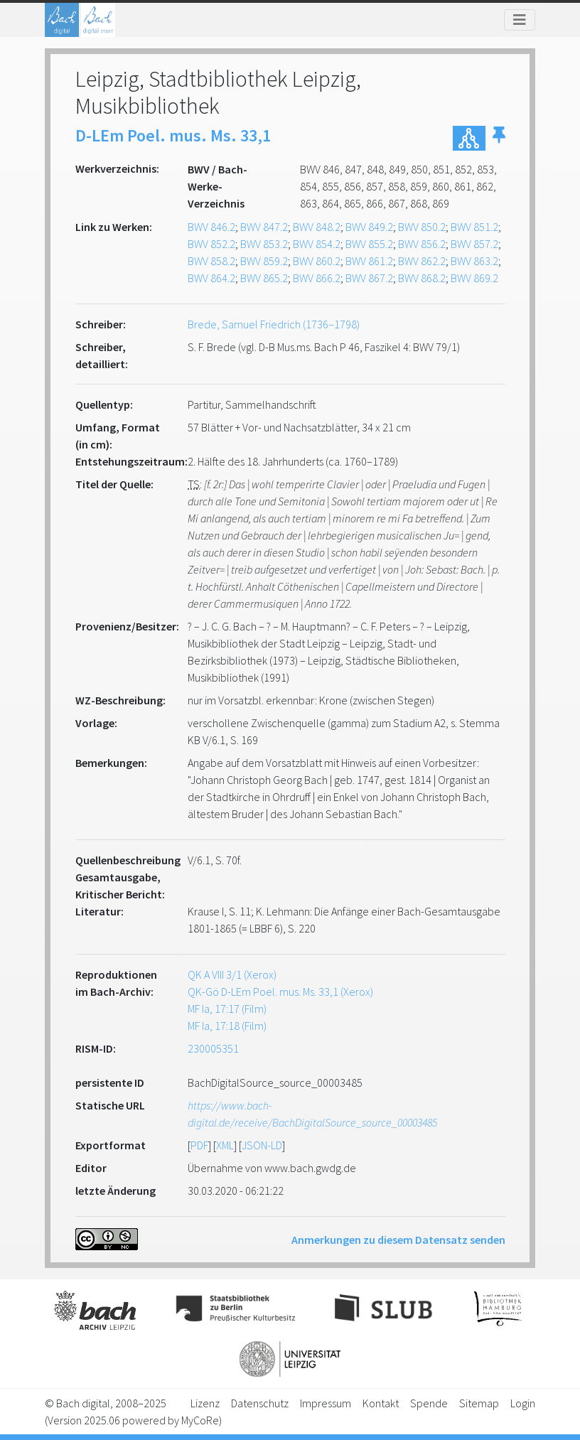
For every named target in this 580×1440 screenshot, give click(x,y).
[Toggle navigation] (519, 20)
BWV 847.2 (264, 227)
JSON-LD (262, 1145)
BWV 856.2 (422, 244)
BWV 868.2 (422, 278)
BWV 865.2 (264, 278)
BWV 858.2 (211, 261)
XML (225, 1145)
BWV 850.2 (422, 227)
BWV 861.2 (369, 261)
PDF (199, 1145)
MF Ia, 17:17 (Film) (227, 1008)
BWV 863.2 (474, 261)
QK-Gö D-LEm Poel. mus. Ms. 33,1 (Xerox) (280, 991)
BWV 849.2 (369, 227)
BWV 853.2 (264, 244)
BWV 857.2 (474, 244)
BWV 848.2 (316, 227)
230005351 (213, 1048)
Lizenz (205, 1403)
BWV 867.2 (369, 278)
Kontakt (380, 1403)
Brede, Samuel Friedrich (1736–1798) (274, 324)
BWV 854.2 (316, 244)
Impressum (325, 1403)
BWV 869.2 (474, 278)
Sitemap (479, 1403)
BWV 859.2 (264, 261)
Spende (429, 1403)
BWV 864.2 (211, 278)
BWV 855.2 (369, 244)
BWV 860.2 (316, 261)
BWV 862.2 (422, 261)
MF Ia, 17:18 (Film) (227, 1026)
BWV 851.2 (474, 227)
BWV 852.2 (211, 244)
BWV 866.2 (316, 278)
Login (522, 1403)
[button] (499, 138)
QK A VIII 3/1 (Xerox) (232, 974)
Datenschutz (260, 1403)
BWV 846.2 (211, 227)
